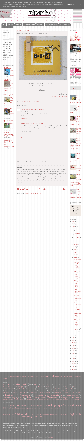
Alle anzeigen (11, 150)
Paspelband (66, 391)
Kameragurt (58, 387)
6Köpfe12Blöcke (7, 385)
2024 (73, 227)
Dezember (77, 229)
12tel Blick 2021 (44, 405)
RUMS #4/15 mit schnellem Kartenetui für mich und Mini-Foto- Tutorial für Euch (75, 180)
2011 (73, 366)
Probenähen (6, 393)
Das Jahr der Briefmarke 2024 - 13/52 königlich (77, 274)
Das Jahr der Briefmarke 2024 (30, 102)
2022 (73, 338)
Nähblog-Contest (39, 376)
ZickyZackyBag (31, 399)
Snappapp (40, 392)
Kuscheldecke (31, 389)
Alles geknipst (55, 405)
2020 (73, 343)
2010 (73, 369)
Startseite (42, 189)
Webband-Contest (72, 376)
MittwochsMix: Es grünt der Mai (9, 135)
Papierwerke (75, 414)
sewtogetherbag (75, 399)
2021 (73, 340)
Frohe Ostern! (77, 260)
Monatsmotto (30, 376)
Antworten (24, 118)
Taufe (19, 417)
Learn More (70, 5)
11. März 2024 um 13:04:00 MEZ (33, 123)
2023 (73, 335)
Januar (76, 332)
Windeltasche (18, 399)
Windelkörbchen (7, 399)
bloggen (79, 376)
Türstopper (14, 397)
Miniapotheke (70, 389)
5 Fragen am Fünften (16, 376)
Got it (79, 5)
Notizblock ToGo (19, 391)
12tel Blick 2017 (14, 405)
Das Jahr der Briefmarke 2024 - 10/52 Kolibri (77, 322)
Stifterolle (48, 393)
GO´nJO (20, 387)
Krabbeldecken (21, 389)
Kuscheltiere (40, 389)
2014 (73, 359)
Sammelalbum (6, 417)
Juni (75, 249)
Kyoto (48, 389)
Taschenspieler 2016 (56, 395)
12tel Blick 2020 (34, 405)
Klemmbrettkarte (44, 414)
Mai (75, 252)
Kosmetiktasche (8, 389)
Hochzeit (36, 414)
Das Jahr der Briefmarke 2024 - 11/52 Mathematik (77, 307)
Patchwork (75, 391)
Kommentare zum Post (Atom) (33, 193)
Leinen (62, 389)
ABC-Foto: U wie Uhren (12, 72)
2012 (73, 364)
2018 (73, 348)
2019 (73, 346)
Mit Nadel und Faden (8, 121)
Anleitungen (40, 24)
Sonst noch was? (51, 376)
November (77, 233)
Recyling (15, 392)
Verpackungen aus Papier (32, 416)
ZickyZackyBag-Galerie (51, 24)
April (75, 255)
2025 (73, 224)
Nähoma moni (8, 108)
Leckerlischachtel (55, 414)
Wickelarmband (64, 397)
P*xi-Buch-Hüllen (55, 391)
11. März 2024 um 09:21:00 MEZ (34, 109)
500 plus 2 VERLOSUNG (78, 168)
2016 (73, 353)
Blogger (51, 437)
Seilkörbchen (32, 392)
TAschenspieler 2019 (69, 392)
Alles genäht (21, 384)
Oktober (76, 237)
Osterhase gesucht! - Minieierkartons (77, 297)
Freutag (24, 376)
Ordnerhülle (42, 391)
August (76, 244)
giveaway (5, 378)
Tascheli (79, 392)
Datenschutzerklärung (29, 24)
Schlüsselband (23, 392)
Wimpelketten (75, 397)
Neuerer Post (22, 189)
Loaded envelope (64, 414)
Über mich (10, 24)
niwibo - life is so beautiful (8, 95)
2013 (73, 361)
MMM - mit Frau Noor (11, 126)
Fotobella (73, 385)
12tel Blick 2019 (24, 405)
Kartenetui (68, 387)
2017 (73, 351)
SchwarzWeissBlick (48, 408)
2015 (73, 356)
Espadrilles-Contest (46, 385)
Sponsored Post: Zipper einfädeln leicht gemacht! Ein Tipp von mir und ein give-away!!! (75, 144)
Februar (76, 329)
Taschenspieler (25, 395)
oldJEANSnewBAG (65, 24)
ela (23, 123)
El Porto (36, 385)
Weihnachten (52, 397)
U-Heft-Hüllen (25, 397)
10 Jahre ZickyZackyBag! (77, 291)
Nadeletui (78, 389)
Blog (4, 24)
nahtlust (6, 133)
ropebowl (65, 399)
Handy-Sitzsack (30, 387)
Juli (75, 247)
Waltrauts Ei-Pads (7, 27)
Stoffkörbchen (58, 392)
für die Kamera (57, 399)
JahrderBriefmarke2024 (59, 96)
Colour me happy (14, 408)
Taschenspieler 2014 (40, 395)
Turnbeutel (6, 397)
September (77, 240)
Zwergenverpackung (45, 399)
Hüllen (39, 387)
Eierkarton (11, 414)
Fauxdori (56, 385)
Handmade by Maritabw (8, 140)
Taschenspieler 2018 (72, 395)
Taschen (9, 394)
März (75, 257)
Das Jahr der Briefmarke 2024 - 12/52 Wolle (77, 284)
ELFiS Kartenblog (7, 68)
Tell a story (63, 376)
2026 (73, 221)
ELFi (23, 109)
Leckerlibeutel (55, 389)
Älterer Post (62, 189)
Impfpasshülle (49, 387)
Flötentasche (64, 385)
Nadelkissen (8, 391)
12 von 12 (6, 376)
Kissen (75, 387)
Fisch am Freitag (23, 408)
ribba (46, 417)
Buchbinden (5, 414)
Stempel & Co (13, 417)
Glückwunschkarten (24, 414)
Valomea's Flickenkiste (7, 80)
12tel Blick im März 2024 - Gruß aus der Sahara (77, 265)
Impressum (18, 24)
